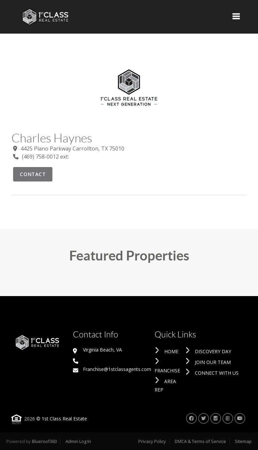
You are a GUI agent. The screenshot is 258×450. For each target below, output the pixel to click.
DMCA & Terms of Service (200, 441)
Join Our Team (208, 362)
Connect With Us (212, 373)
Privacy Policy (152, 441)
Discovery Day (208, 351)
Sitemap (243, 441)
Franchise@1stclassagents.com (112, 369)
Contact (33, 174)
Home (166, 351)
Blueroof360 (44, 441)
